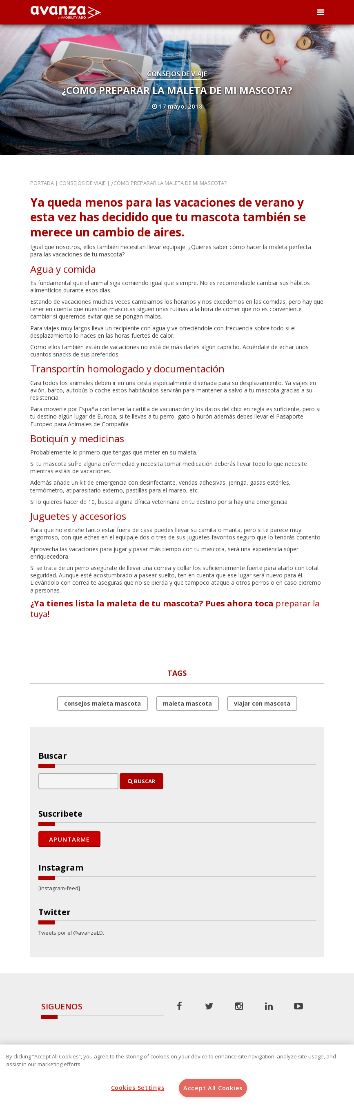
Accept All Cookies (213, 1088)
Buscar (141, 781)
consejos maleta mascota (102, 703)
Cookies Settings (138, 1087)
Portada (42, 183)
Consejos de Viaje (177, 73)
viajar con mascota (262, 703)
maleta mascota (187, 703)
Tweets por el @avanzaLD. (71, 932)
